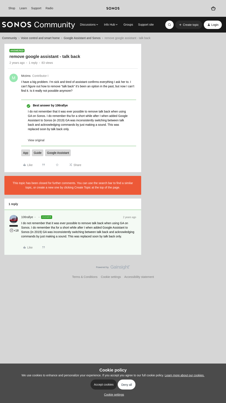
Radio (49, 8)
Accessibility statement (139, 277)
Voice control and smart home (40, 38)
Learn (23, 8)
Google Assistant (58, 152)
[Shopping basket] (213, 8)
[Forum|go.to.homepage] (38, 25)
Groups (128, 24)
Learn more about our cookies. (184, 375)
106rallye (27, 217)
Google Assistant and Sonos (82, 38)
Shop (11, 8)
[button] (188, 25)
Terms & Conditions (84, 277)
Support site (146, 24)
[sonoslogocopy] (113, 8)
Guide (37, 152)
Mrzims (26, 75)
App (25, 152)
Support (36, 8)
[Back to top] (217, 271)
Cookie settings (111, 277)
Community (9, 38)
